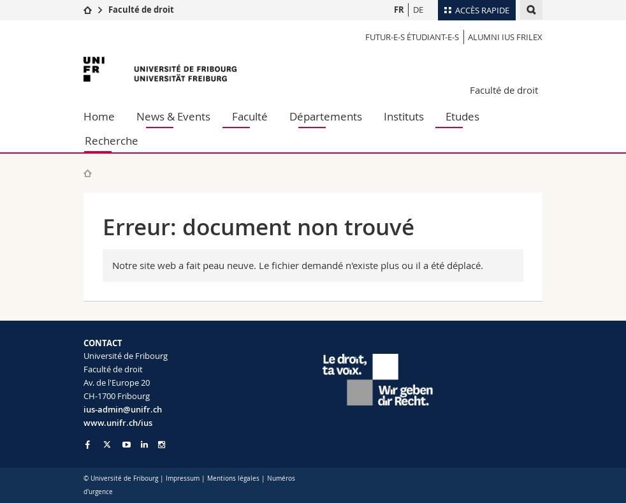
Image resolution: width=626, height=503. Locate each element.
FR (399, 9)
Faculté (250, 116)
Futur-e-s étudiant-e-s (412, 37)
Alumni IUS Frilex (505, 37)
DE (418, 9)
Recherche (111, 140)
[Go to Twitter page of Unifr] (107, 444)
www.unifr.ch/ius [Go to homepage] (118, 422)
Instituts (404, 116)
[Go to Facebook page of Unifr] (88, 444)
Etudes (462, 116)
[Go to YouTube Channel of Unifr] (126, 445)
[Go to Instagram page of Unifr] (161, 445)
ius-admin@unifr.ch (123, 409)
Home (99, 116)
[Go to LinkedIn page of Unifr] (144, 445)
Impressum (183, 478)
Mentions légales (233, 478)
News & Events (173, 116)
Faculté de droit (141, 9)
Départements (325, 116)
